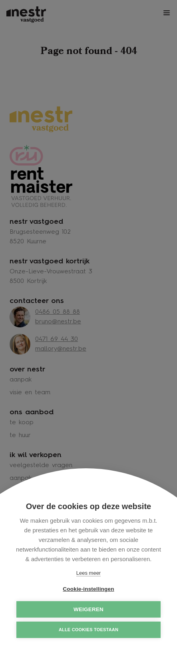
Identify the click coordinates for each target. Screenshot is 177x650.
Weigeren (88, 609)
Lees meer (88, 573)
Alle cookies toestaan (88, 629)
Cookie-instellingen (88, 589)
